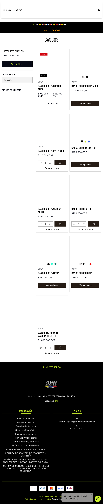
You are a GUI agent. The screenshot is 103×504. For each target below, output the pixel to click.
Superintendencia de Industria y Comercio (25, 449)
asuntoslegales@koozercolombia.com (77, 420)
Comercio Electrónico (25, 430)
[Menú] (7, 10)
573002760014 (77, 427)
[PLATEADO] (83, 77)
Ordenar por (9, 74)
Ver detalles (52, 103)
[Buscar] (18, 10)
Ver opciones (85, 103)
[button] (51, 367)
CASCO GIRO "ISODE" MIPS (84, 86)
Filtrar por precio (17, 90)
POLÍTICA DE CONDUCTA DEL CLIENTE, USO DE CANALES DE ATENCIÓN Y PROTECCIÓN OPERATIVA (26, 468)
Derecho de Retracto (26, 426)
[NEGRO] (87, 77)
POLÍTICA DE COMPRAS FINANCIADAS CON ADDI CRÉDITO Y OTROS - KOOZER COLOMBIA (26, 460)
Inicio (45, 30)
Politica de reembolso (25, 434)
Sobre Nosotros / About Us (26, 441)
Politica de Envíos (25, 418)
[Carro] (98, 10)
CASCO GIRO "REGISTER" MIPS (50, 87)
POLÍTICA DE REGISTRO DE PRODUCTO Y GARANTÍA (25, 454)
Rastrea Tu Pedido (26, 422)
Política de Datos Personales (26, 445)
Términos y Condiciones (25, 438)
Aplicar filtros (17, 64)
